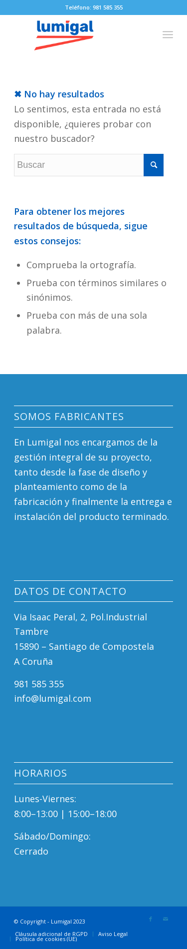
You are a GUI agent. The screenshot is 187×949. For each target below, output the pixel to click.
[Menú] (168, 34)
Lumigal (61, 921)
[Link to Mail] (165, 919)
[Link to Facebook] (150, 919)
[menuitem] (51, 934)
